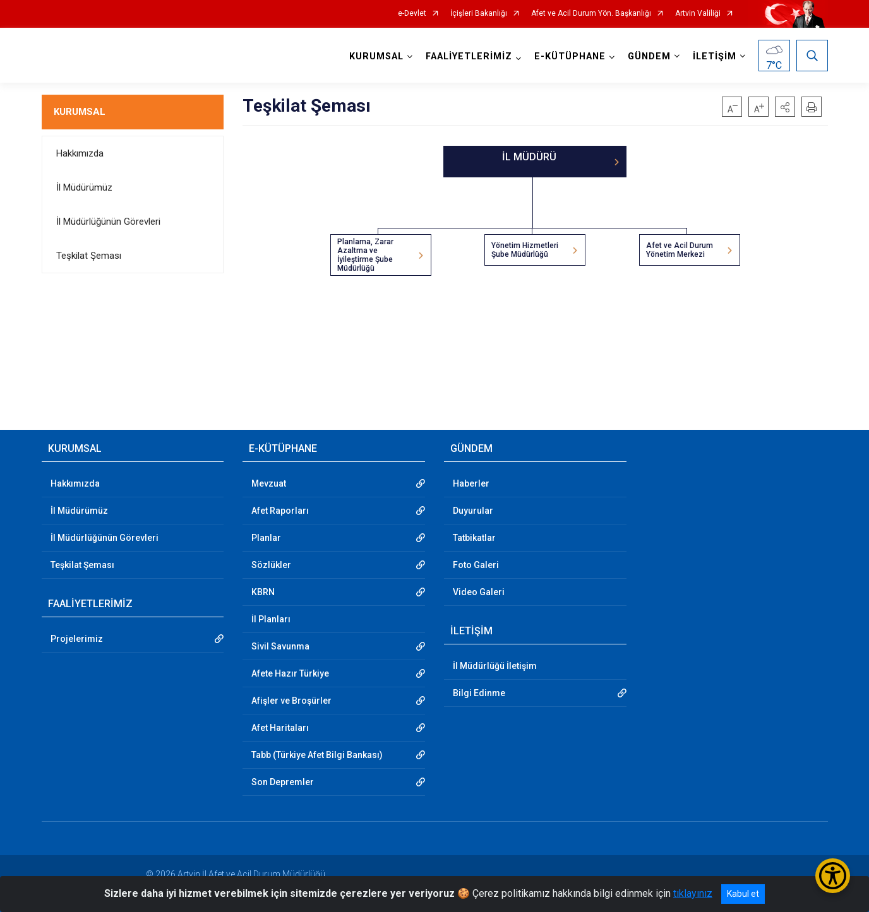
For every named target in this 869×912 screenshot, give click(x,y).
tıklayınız (692, 893)
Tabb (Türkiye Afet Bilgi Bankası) (317, 755)
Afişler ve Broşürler (291, 701)
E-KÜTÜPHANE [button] (570, 56)
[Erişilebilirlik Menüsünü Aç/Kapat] (832, 875)
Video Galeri (479, 592)
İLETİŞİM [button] (714, 56)
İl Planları (271, 619)
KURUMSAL (79, 111)
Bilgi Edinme (479, 693)
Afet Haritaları (280, 728)
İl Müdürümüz (84, 187)
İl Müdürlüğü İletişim (495, 666)
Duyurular (473, 511)
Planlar (266, 538)
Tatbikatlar (474, 538)
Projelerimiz (77, 639)
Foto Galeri (476, 565)
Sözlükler (271, 565)
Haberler (471, 483)
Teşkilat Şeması (88, 255)
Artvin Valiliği (698, 13)
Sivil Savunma (280, 646)
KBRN (263, 592)
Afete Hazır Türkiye (290, 673)
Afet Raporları (280, 511)
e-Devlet (412, 13)
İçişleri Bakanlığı (478, 13)
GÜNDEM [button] (649, 56)
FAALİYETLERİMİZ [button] (469, 56)
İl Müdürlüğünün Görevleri (108, 221)
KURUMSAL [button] (376, 56)
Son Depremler (282, 782)
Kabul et (743, 894)
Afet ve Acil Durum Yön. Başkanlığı (591, 13)
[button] (785, 107)
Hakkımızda (80, 153)
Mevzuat (268, 483)
